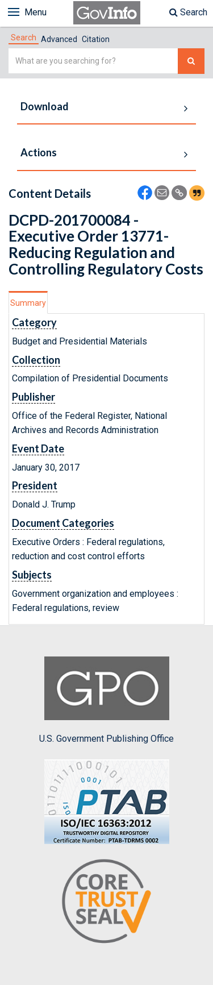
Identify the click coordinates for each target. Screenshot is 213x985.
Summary (28, 302)
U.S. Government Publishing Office (106, 700)
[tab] (24, 37)
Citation (96, 39)
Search (188, 12)
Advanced (59, 39)
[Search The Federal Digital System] (191, 61)
